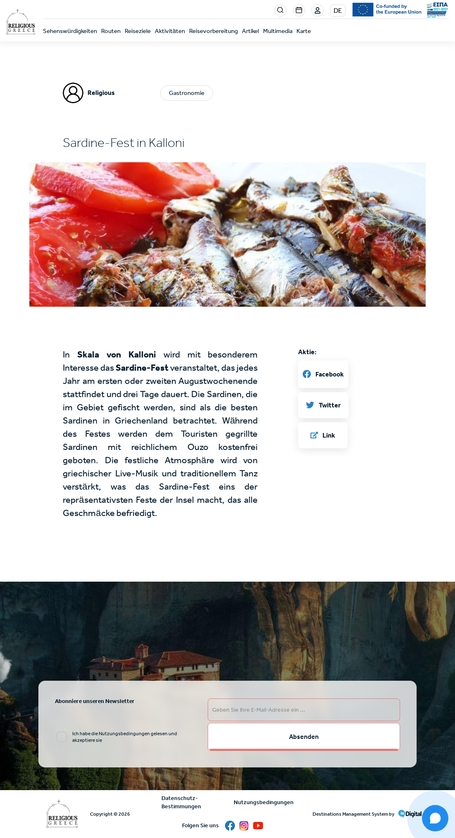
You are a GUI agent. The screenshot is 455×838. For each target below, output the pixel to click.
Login (318, 11)
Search (280, 10)
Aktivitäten (170, 31)
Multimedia (277, 31)
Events (299, 10)
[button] (227, 302)
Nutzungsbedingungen (264, 802)
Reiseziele (138, 31)
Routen (111, 31)
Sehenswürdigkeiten (70, 31)
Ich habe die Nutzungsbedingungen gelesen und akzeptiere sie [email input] (124, 737)
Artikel (250, 31)
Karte (303, 31)
